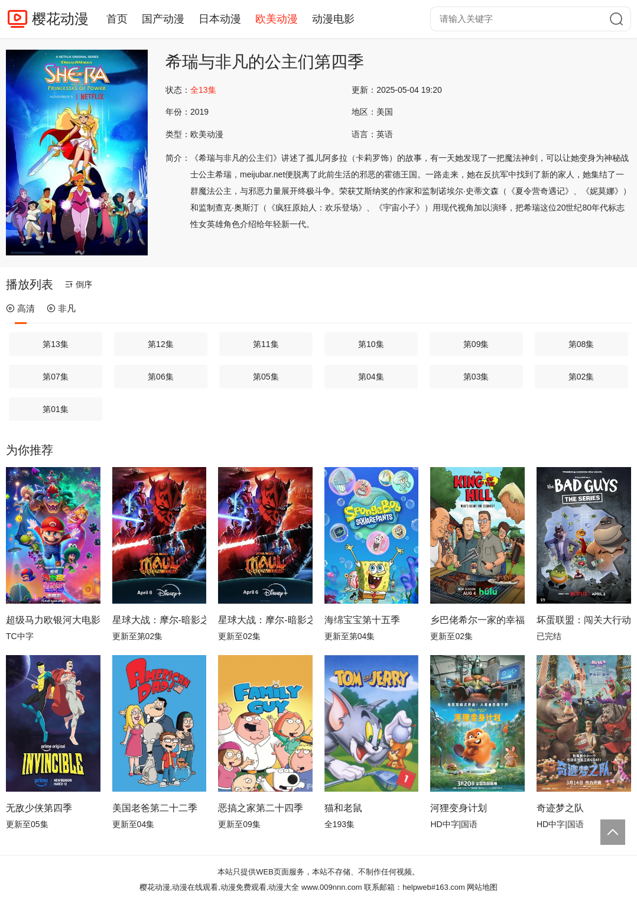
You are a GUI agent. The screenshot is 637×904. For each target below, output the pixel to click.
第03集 (476, 376)
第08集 (581, 344)
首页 (117, 19)
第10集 (371, 344)
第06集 (161, 376)
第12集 (161, 344)
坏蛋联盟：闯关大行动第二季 (584, 620)
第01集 (56, 409)
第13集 (56, 344)
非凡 (61, 308)
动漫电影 (333, 19)
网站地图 (482, 887)
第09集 (476, 344)
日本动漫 (220, 19)
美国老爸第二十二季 (154, 808)
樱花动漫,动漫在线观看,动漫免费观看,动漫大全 (219, 887)
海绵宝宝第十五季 (362, 620)
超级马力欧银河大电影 (53, 620)
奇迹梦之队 (560, 808)
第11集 (266, 344)
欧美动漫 (276, 19)
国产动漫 (163, 19)
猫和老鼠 (343, 808)
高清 (20, 308)
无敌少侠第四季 (39, 808)
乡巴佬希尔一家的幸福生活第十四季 (477, 620)
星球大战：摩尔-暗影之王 (159, 620)
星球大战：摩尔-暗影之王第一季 (265, 620)
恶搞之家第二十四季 (260, 808)
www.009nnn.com (331, 887)
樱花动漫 (60, 19)
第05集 (266, 376)
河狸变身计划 (458, 808)
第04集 (371, 376)
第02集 (581, 376)
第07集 (56, 376)
